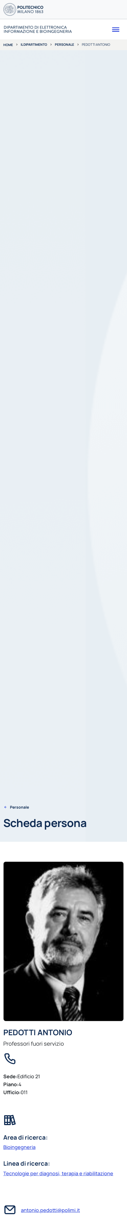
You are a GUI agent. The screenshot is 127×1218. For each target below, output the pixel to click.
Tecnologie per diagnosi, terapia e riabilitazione (58, 1173)
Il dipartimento (34, 44)
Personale (64, 44)
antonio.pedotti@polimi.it (50, 1210)
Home (8, 44)
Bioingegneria (19, 1147)
